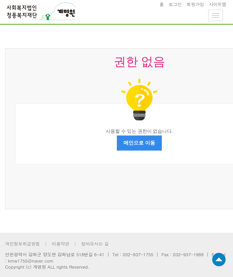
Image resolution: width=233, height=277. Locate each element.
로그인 (175, 4)
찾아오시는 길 (94, 243)
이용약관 (60, 243)
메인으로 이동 (139, 143)
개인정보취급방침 (22, 243)
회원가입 (195, 4)
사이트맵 (217, 4)
